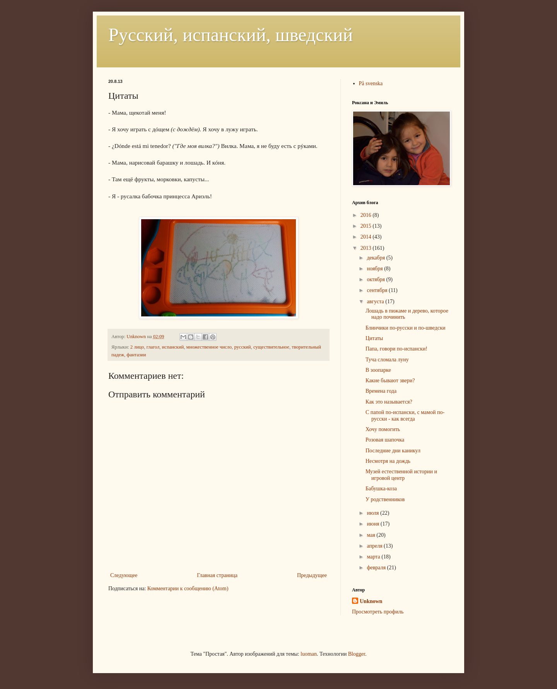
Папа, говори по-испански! (396, 349)
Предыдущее (312, 575)
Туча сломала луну (387, 360)
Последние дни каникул (393, 451)
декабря (376, 258)
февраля (377, 567)
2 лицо (137, 347)
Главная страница (217, 575)
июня (373, 524)
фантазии (136, 354)
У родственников (385, 499)
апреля (375, 546)
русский (242, 347)
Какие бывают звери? (390, 380)
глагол (153, 347)
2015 (367, 226)
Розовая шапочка (385, 440)
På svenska (371, 83)
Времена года (381, 391)
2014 (367, 237)
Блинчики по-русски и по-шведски (405, 328)
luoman (309, 654)
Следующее (123, 575)
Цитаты (374, 338)
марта (374, 557)
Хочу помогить (383, 429)
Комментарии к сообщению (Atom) (188, 588)
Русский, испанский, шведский (230, 34)
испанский (173, 347)
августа (376, 301)
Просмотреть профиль (377, 612)
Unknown (371, 601)
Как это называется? (389, 402)
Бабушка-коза (381, 488)
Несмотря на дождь (388, 461)
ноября (375, 268)
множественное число (209, 347)
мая (371, 535)
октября (376, 279)
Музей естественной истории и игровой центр (401, 475)
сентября (378, 290)
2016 (367, 215)
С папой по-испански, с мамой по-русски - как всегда (405, 415)
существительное (271, 347)
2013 (367, 248)
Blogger (356, 654)
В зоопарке (378, 370)
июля (373, 513)
